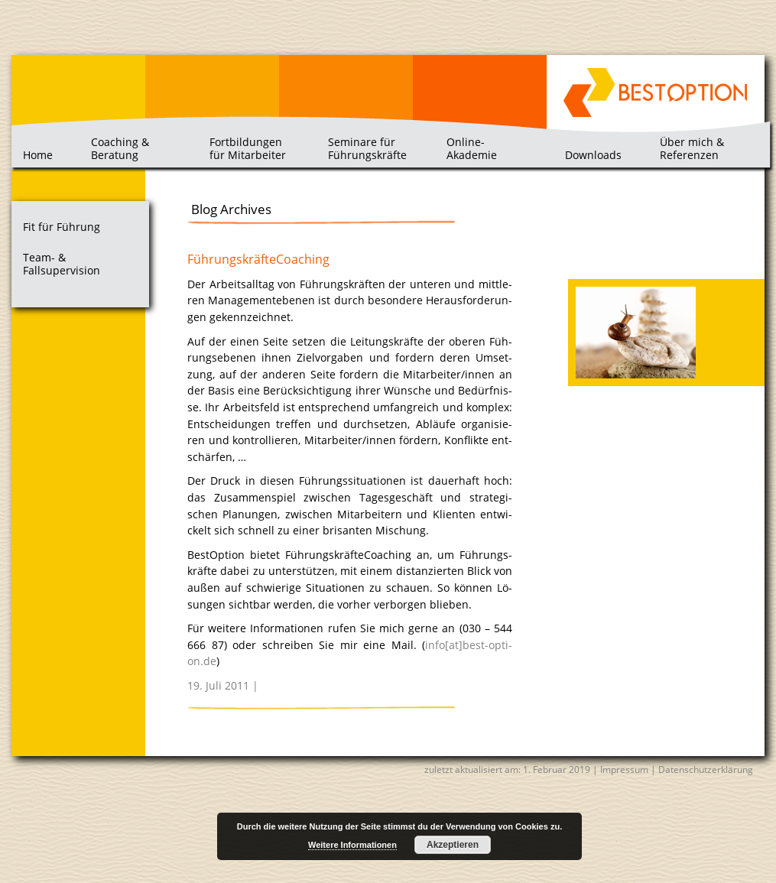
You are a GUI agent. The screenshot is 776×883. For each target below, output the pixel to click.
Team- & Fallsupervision (61, 264)
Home (38, 155)
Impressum (624, 769)
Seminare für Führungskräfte (367, 148)
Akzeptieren (453, 844)
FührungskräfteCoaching (258, 259)
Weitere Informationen (352, 844)
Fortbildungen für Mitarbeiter (247, 148)
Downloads (593, 155)
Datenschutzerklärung (705, 769)
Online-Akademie (471, 148)
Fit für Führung (61, 227)
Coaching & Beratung (120, 148)
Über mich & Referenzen (692, 148)
